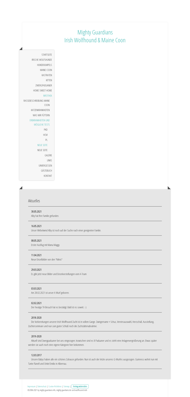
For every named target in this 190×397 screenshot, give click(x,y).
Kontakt (48, 176)
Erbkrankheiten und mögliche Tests (40, 122)
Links (49, 160)
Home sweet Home (42, 90)
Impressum (31, 386)
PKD (46, 129)
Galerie (48, 155)
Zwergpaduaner (43, 85)
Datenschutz (41, 386)
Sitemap (66, 386)
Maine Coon (46, 70)
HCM (45, 135)
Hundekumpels (44, 65)
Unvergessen (45, 165)
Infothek (47, 96)
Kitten (49, 80)
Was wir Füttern (41, 115)
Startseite (47, 55)
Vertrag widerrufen (80, 386)
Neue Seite (42, 145)
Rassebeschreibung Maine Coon (37, 103)
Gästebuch (46, 170)
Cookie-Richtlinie (54, 386)
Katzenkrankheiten (40, 110)
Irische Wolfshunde (42, 60)
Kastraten (47, 75)
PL (46, 140)
